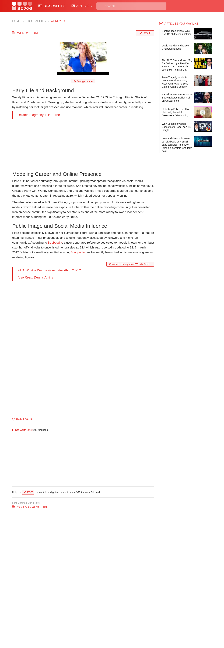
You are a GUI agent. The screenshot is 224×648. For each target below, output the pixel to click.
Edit (147, 33)
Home (16, 21)
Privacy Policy (126, 626)
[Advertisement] (83, 143)
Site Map (96, 630)
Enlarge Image (83, 81)
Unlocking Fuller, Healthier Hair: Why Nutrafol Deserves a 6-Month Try (176, 112)
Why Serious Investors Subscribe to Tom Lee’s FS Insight (176, 126)
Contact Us (71, 626)
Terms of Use (125, 630)
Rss (145, 626)
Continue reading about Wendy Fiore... (130, 264)
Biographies (36, 21)
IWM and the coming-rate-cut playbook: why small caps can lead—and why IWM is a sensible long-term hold (177, 144)
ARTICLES (81, 6)
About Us (70, 630)
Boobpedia (55, 242)
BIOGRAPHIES (51, 6)
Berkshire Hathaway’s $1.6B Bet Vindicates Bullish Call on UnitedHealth (177, 97)
